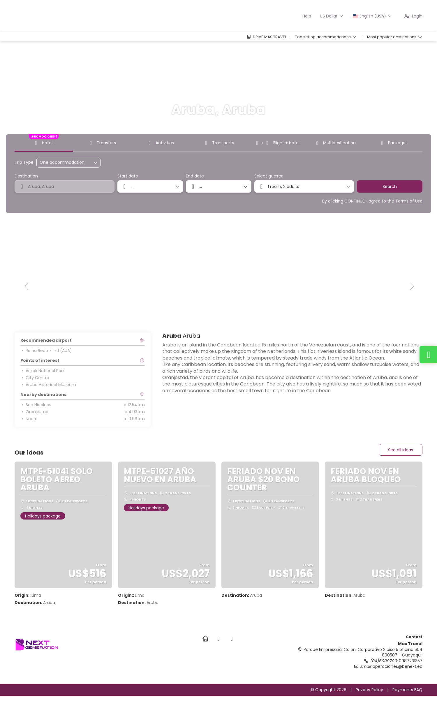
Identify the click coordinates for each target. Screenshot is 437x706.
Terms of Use (408, 201)
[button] (26, 286)
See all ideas (400, 450)
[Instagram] (218, 639)
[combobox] (64, 186)
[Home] (205, 639)
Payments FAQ (407, 690)
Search (390, 186)
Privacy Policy (369, 690)
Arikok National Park (42, 371)
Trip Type (24, 162)
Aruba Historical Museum (48, 385)
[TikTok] (231, 639)
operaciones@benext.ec (397, 666)
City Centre (34, 378)
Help (306, 16)
